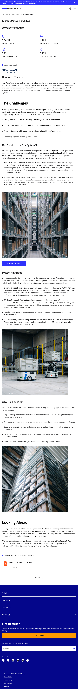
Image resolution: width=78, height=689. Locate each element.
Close (75, 2)
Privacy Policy (32, 3)
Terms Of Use (8, 677)
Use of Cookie (8, 683)
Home (6, 14)
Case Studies (15, 14)
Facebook (8, 660)
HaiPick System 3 (14, 263)
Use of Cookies (21, 3)
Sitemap (6, 686)
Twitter (13, 660)
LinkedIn (3, 660)
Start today (39, 635)
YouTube (18, 660)
